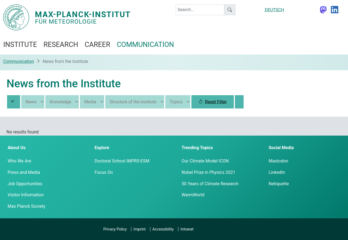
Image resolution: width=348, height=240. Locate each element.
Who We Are (19, 161)
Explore (102, 147)
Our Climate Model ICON (205, 161)
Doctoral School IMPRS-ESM (122, 161)
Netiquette (279, 183)
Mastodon (278, 161)
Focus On (104, 172)
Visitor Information (26, 194)
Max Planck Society (26, 206)
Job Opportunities (25, 183)
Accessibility (163, 229)
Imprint (139, 229)
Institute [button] (20, 44)
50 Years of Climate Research (210, 183)
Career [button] (97, 44)
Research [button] (61, 44)
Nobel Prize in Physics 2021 (208, 172)
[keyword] (200, 9)
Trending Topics (197, 147)
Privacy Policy (115, 229)
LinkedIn (277, 172)
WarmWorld (193, 194)
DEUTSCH (274, 9)
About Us (17, 147)
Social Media (281, 147)
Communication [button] (145, 44)
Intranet (187, 229)
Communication (18, 61)
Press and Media (24, 172)
